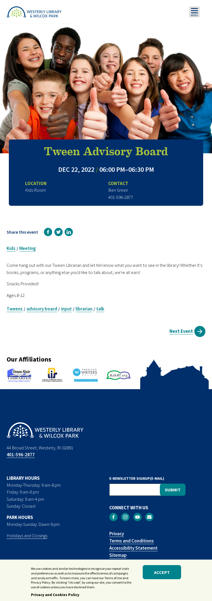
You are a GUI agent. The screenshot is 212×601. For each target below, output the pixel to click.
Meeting (27, 248)
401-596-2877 (21, 455)
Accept (162, 573)
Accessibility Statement (133, 548)
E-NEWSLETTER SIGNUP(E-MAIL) (136, 478)
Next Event (181, 331)
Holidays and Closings (27, 536)
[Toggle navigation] (194, 11)
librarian (84, 309)
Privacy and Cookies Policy (55, 596)
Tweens (15, 309)
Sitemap (118, 555)
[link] (48, 232)
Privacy (116, 534)
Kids (11, 248)
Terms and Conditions (131, 541)
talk (100, 309)
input (66, 309)
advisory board (41, 309)
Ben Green (118, 190)
